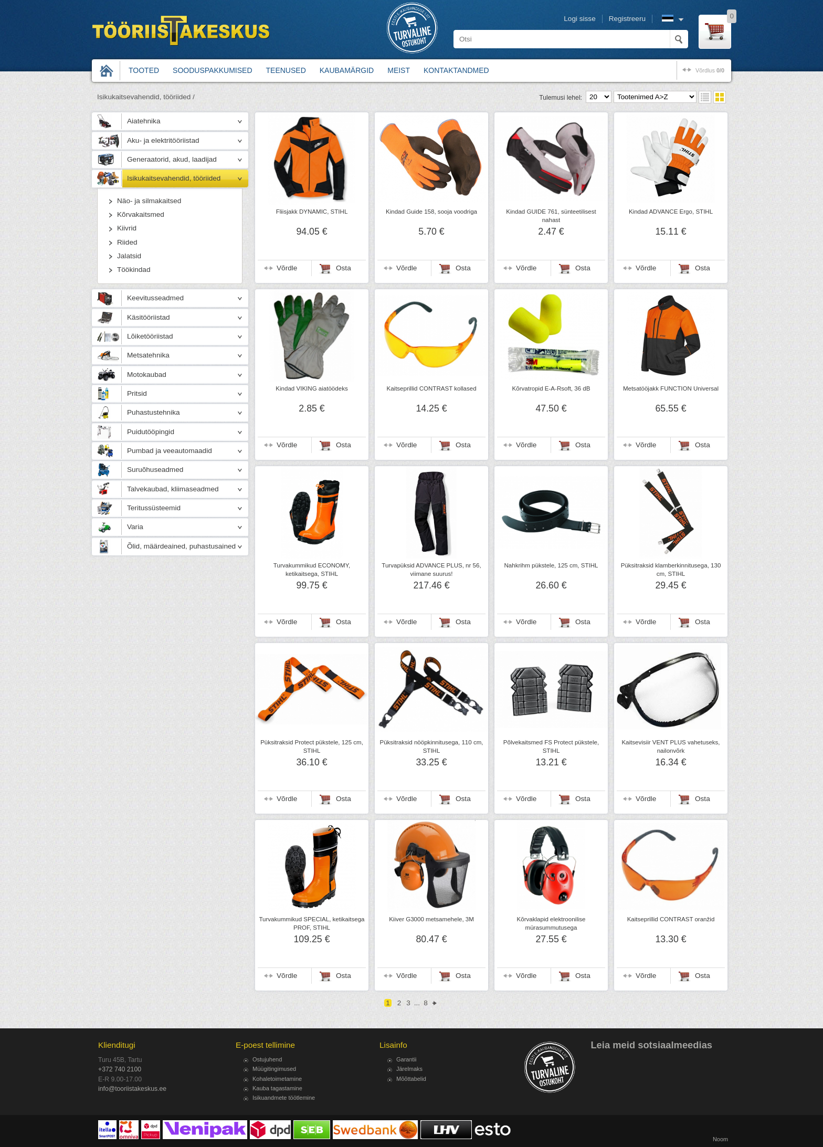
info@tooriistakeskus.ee (132, 1088)
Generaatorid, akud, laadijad (172, 159)
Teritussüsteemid (154, 508)
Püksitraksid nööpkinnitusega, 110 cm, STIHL (431, 746)
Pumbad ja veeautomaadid (169, 451)
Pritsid (137, 393)
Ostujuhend (267, 1059)
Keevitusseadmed (155, 298)
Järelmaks (409, 1069)
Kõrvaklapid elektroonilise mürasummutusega (551, 923)
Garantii (406, 1059)
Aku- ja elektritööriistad (163, 140)
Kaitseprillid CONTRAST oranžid (671, 919)
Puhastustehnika (153, 412)
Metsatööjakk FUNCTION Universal (671, 388)
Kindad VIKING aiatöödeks (311, 388)
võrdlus (709, 70)
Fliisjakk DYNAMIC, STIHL (312, 211)
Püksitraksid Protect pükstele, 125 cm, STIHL (311, 746)
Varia (135, 527)
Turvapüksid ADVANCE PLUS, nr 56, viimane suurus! (431, 569)
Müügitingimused (274, 1069)
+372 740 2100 (119, 1069)
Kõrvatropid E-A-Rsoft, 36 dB (551, 388)
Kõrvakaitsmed (140, 214)
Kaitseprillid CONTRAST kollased (431, 388)
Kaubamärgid (347, 70)
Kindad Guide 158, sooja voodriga (431, 211)
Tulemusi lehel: (560, 97)
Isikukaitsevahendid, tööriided (173, 178)
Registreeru (627, 19)
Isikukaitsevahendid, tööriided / (146, 97)
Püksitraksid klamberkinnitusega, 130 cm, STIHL (671, 569)
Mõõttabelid (411, 1079)
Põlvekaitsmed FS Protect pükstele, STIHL (551, 746)
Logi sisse (579, 19)
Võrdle (287, 268)
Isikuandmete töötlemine (283, 1098)
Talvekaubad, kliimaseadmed (173, 489)
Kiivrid (126, 228)
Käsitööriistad (148, 317)
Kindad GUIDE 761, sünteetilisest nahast (551, 215)
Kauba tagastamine (277, 1088)
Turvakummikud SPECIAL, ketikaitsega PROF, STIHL (311, 923)
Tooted (144, 70)
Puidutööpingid (150, 432)
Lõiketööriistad (150, 336)
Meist (398, 70)
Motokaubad (146, 374)
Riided (127, 242)
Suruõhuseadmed (155, 469)
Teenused (286, 70)
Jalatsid (129, 256)
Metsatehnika (148, 355)
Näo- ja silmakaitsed (149, 201)
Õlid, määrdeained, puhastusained (181, 546)
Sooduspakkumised (212, 70)
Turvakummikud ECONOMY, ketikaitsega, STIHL (311, 569)
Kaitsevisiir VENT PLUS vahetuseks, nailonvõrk (670, 746)
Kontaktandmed (456, 70)
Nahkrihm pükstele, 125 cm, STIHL (551, 565)
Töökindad (133, 269)
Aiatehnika (143, 121)
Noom (720, 1139)
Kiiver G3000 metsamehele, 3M (431, 919)
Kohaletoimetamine (277, 1079)
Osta (343, 268)
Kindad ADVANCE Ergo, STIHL (671, 211)
